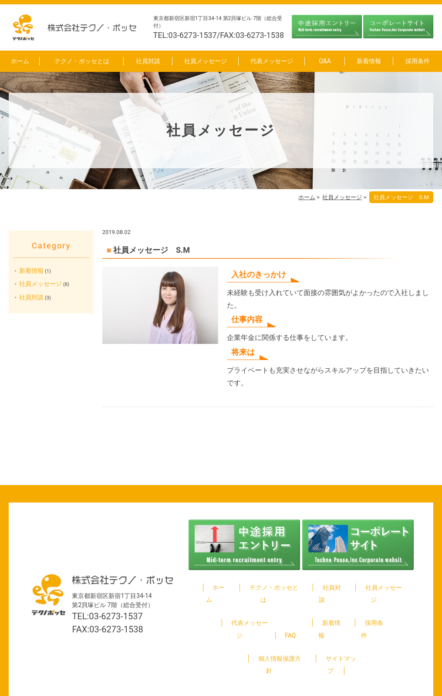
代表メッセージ (271, 61)
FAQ (290, 610)
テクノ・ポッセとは (81, 61)
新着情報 (369, 61)
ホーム (20, 61)
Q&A (325, 61)
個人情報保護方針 (274, 633)
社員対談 (148, 61)
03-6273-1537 (115, 597)
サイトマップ (336, 633)
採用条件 (417, 61)
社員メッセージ (205, 61)
